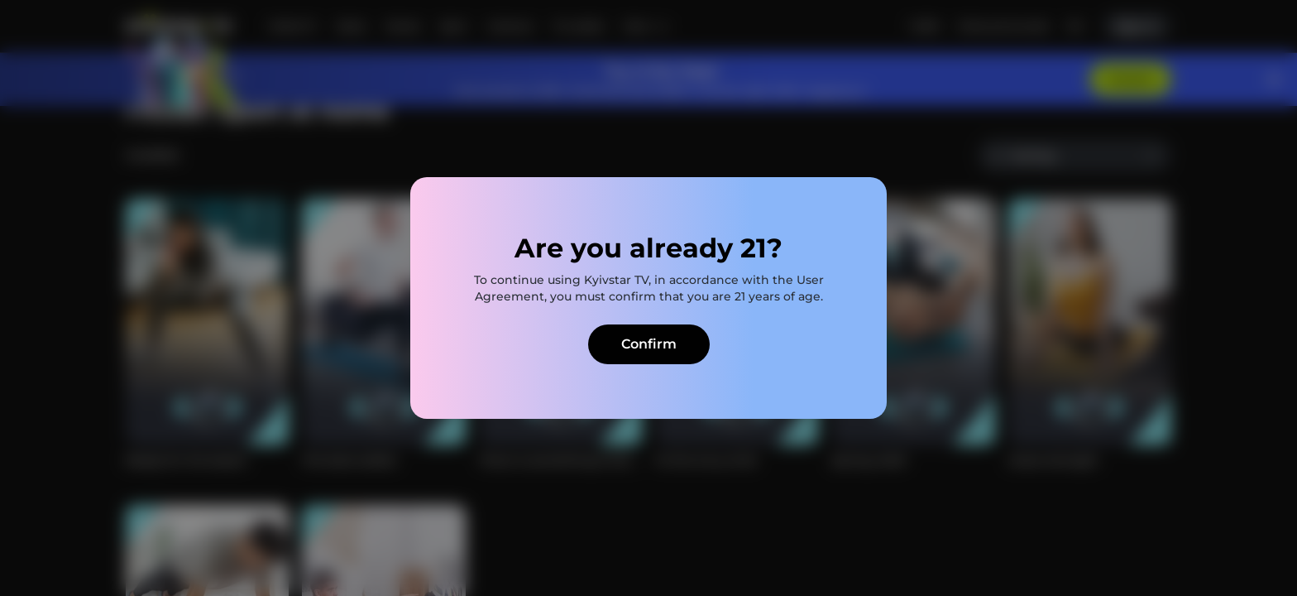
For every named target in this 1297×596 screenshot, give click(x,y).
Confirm (649, 344)
